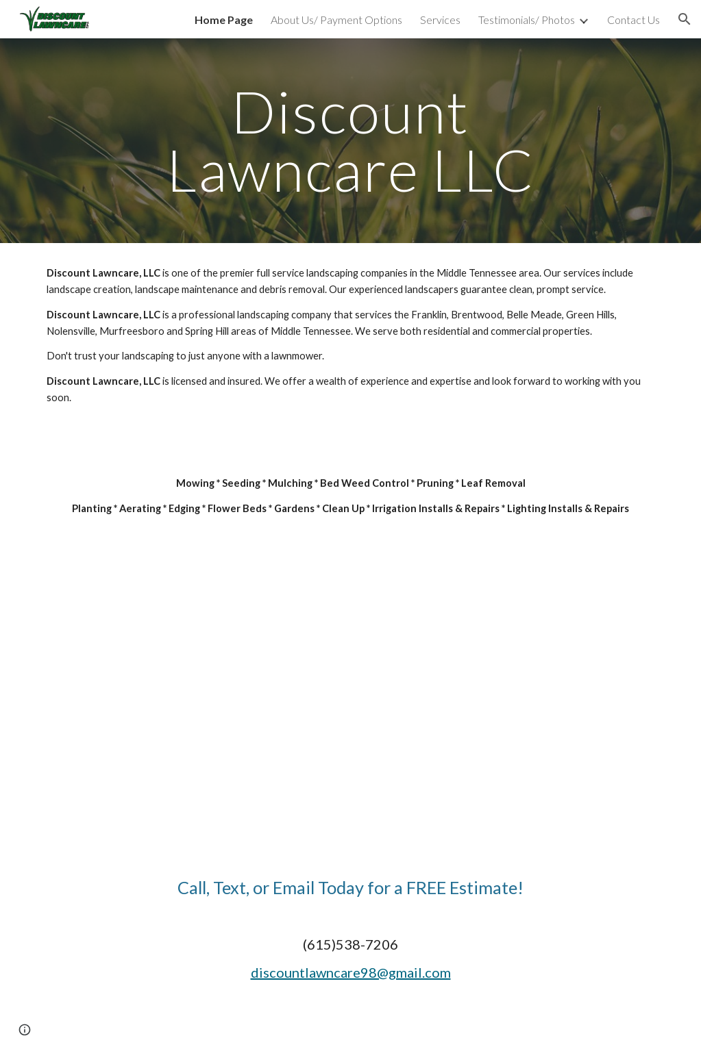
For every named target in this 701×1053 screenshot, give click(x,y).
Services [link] (440, 19)
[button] (684, 19)
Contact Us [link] (633, 19)
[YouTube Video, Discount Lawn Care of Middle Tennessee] (350, 721)
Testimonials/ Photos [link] (526, 19)
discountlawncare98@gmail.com (351, 972)
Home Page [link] (224, 19)
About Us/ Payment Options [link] (336, 19)
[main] (350, 141)
